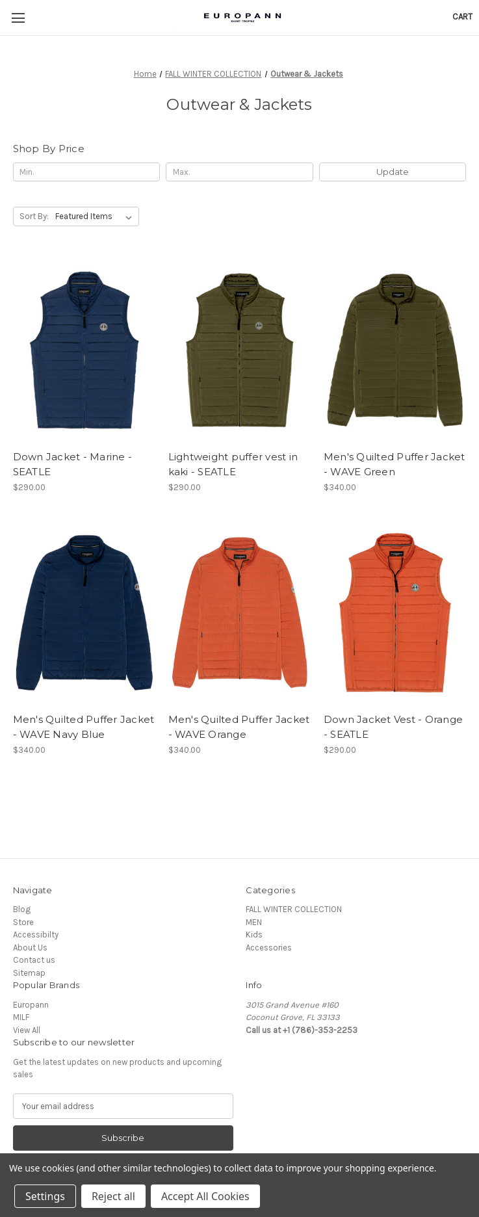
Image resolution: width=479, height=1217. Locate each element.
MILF (21, 1017)
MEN (254, 922)
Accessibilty (35, 934)
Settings (45, 1196)
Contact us (34, 960)
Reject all (113, 1196)
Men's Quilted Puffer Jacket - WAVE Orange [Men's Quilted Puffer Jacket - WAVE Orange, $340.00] (239, 726)
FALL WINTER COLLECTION (294, 909)
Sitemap (29, 973)
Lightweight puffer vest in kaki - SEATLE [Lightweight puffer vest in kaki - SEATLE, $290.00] (233, 464)
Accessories (269, 947)
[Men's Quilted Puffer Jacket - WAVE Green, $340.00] (395, 349)
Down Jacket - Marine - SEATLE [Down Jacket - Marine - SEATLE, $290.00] (73, 464)
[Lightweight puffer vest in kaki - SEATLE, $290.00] (239, 349)
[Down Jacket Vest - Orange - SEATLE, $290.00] (395, 613)
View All (26, 1030)
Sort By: (34, 216)
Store (23, 922)
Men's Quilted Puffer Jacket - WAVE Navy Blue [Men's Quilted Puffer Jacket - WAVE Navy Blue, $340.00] (84, 726)
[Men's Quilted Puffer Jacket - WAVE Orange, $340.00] (239, 613)
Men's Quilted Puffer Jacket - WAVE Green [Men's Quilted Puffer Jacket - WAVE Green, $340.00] (394, 464)
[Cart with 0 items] (462, 17)
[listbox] (96, 216)
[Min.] (86, 172)
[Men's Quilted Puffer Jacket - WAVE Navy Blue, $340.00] (84, 613)
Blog (22, 909)
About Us (30, 947)
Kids (254, 934)
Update (392, 171)
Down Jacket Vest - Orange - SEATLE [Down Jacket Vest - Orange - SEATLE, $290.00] (393, 726)
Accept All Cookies (205, 1196)
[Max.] (239, 172)
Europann (31, 1005)
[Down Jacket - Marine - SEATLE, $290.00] (84, 349)
